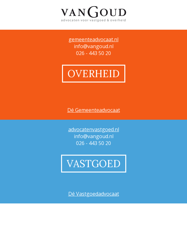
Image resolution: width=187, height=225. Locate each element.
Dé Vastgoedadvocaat (93, 193)
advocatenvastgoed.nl (93, 129)
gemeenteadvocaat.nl (93, 39)
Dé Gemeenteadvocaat (93, 110)
